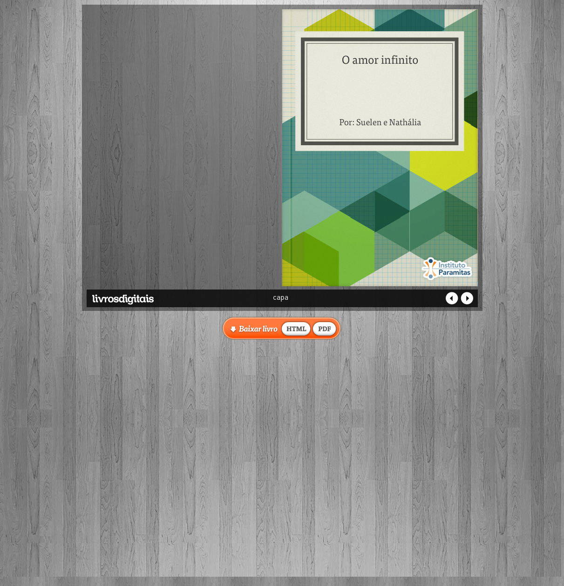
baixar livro (296, 328)
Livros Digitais (145, 296)
